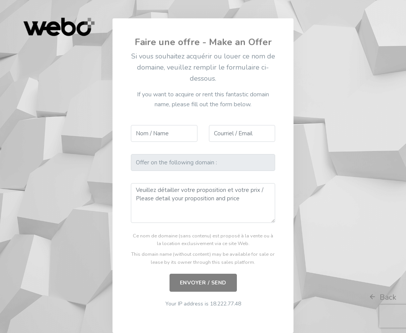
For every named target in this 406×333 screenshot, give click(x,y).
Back (382, 297)
